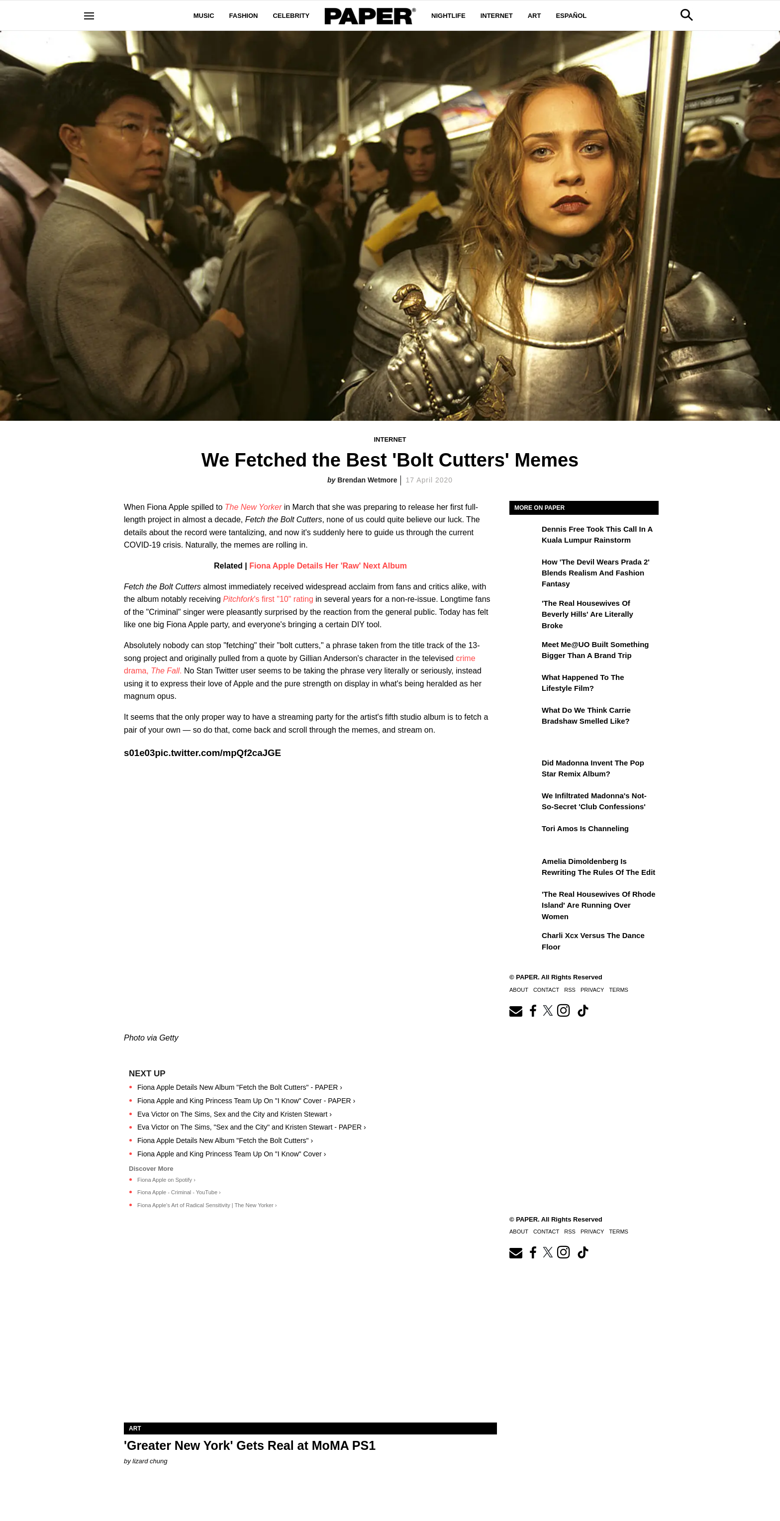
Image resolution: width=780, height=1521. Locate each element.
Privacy (592, 990)
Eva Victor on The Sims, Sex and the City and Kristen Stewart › (234, 1114)
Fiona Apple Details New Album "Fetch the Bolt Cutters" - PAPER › (239, 1087)
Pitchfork (238, 599)
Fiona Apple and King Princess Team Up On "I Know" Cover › (231, 1154)
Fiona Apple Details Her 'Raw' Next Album (328, 566)
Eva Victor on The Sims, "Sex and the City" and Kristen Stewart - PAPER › (251, 1127)
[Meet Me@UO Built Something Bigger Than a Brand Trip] (524, 651)
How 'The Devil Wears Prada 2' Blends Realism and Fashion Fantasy (596, 573)
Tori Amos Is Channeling (585, 828)
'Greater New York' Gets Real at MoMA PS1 (250, 1445)
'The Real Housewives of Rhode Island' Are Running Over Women (599, 905)
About (518, 990)
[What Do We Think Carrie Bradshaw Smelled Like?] (524, 717)
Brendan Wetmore (367, 480)
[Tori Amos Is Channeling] (524, 835)
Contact (546, 990)
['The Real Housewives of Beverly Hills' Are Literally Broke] (524, 610)
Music (204, 15)
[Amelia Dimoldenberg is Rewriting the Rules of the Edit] (524, 868)
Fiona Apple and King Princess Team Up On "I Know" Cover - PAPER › (246, 1101)
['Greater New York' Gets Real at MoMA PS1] (310, 1329)
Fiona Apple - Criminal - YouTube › (179, 1192)
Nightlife (448, 15)
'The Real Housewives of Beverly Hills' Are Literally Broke (587, 614)
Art (534, 15)
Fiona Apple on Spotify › (166, 1180)
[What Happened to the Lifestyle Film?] (524, 684)
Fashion (243, 15)
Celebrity (291, 15)
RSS (570, 990)
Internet (497, 15)
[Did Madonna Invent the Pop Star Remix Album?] (524, 770)
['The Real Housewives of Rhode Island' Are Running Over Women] (524, 901)
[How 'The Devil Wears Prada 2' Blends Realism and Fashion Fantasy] (524, 569)
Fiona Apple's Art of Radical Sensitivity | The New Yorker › (207, 1205)
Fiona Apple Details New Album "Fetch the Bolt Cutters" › (225, 1140)
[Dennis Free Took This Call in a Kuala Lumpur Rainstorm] (524, 536)
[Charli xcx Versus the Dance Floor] (524, 942)
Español (571, 15)
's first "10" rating (283, 599)
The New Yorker (253, 507)
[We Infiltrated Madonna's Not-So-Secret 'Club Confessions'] (524, 802)
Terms (618, 990)
